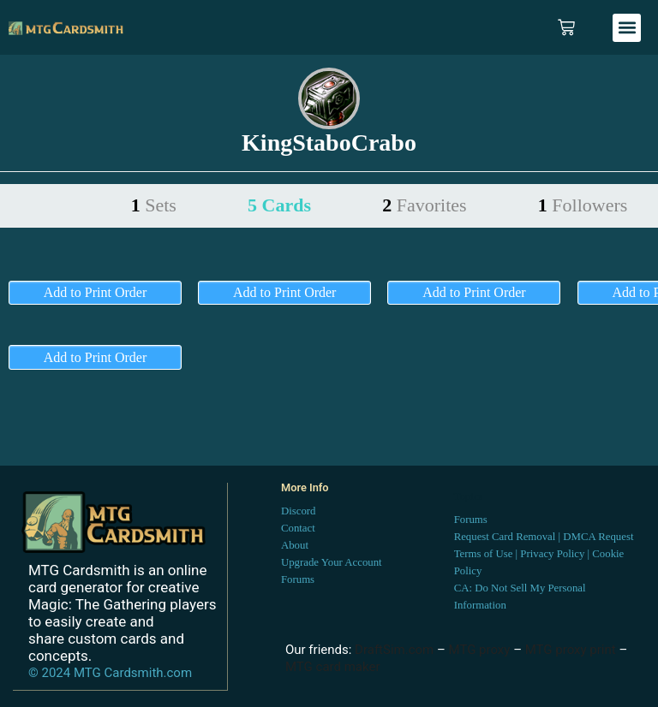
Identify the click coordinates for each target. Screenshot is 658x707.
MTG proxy (480, 649)
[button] (627, 28)
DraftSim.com (394, 649)
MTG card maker (332, 666)
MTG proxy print (570, 649)
